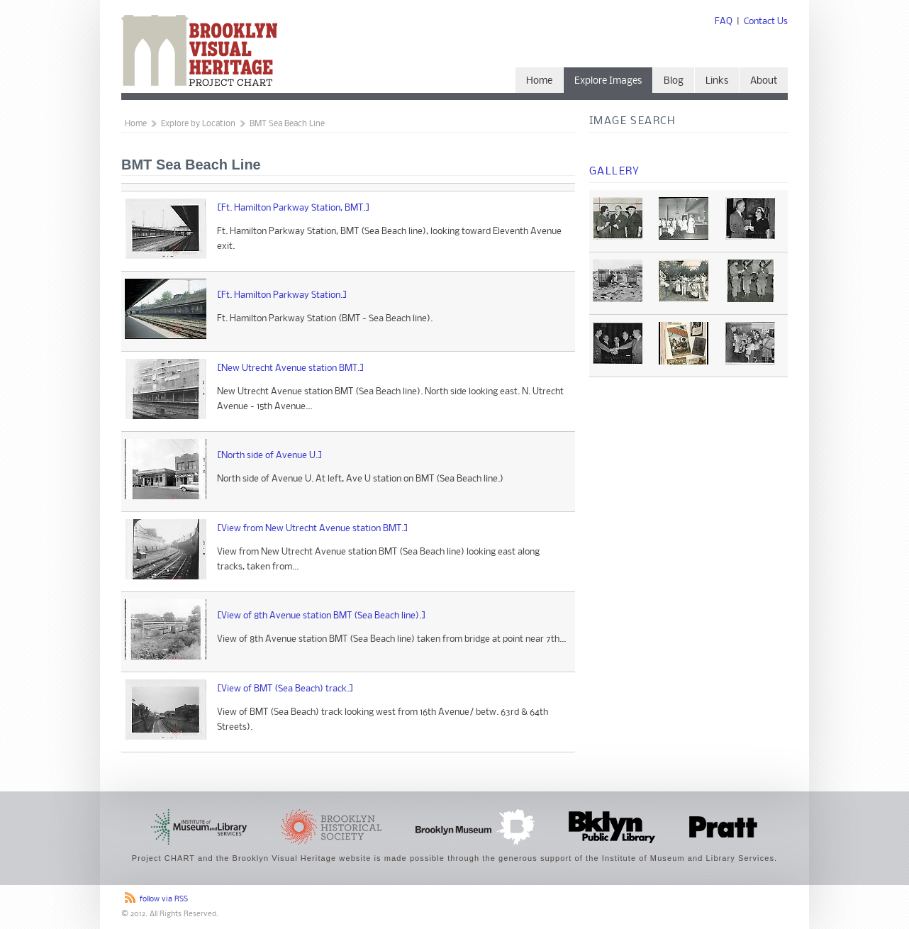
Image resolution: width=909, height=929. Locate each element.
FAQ (723, 21)
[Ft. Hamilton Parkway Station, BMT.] (293, 208)
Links (717, 81)
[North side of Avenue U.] (270, 455)
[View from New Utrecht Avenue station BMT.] (312, 528)
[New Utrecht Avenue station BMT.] (290, 368)
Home (539, 81)
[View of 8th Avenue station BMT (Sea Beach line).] (321, 616)
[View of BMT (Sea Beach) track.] (285, 689)
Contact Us (766, 21)
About (763, 81)
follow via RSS (164, 899)
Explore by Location (198, 124)
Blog (674, 81)
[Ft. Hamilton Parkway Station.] (282, 295)
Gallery (614, 171)
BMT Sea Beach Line (287, 124)
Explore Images (608, 81)
